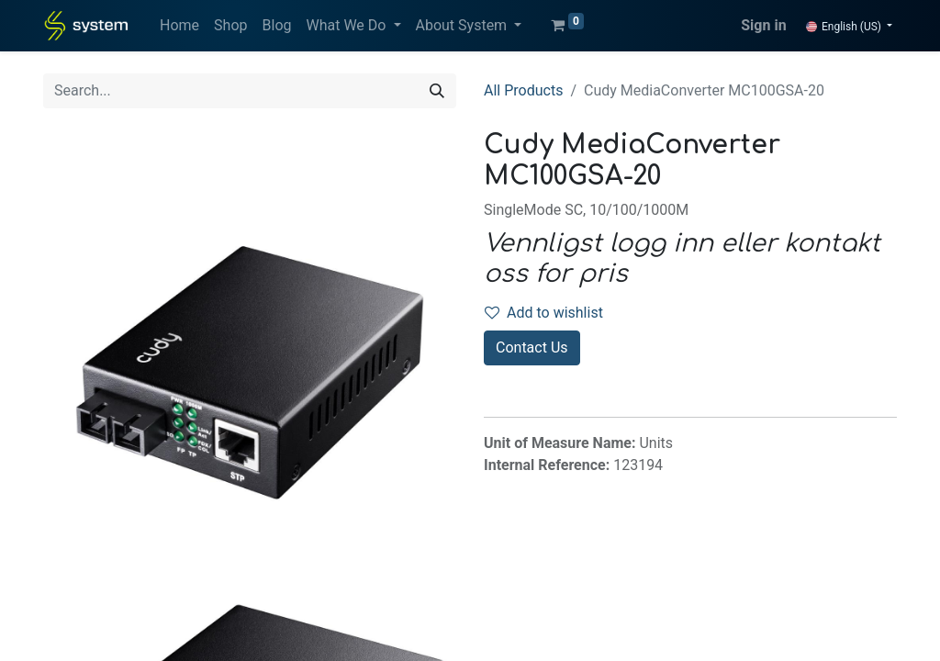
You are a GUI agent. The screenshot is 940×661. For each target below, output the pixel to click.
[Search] (437, 90)
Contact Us (532, 347)
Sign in (763, 25)
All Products (523, 90)
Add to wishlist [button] (544, 312)
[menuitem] (179, 25)
